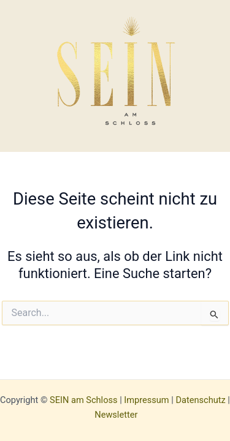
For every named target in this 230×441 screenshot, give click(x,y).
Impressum (146, 399)
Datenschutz (200, 399)
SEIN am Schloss (83, 399)
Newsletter (115, 414)
